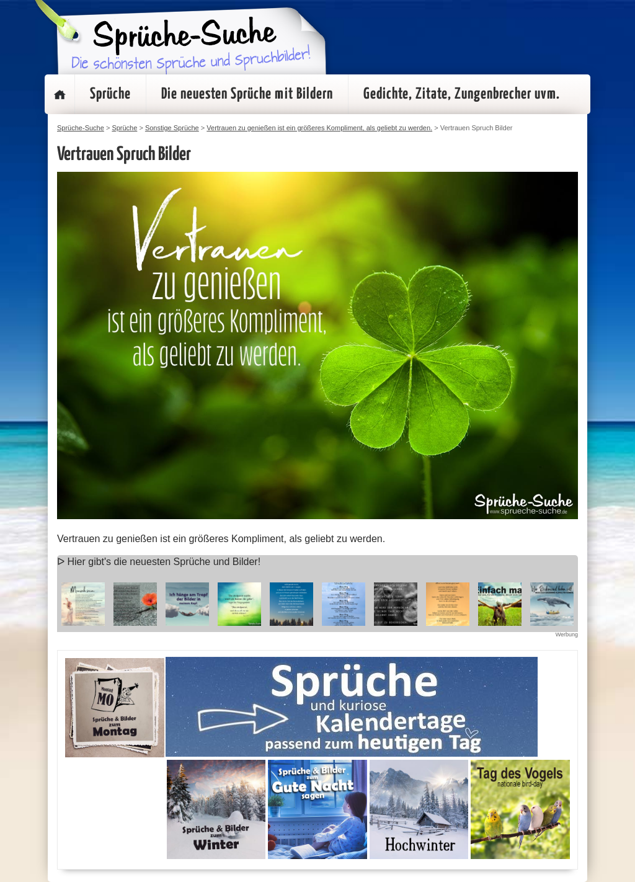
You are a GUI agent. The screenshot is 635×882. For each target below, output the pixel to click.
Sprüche (110, 94)
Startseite (59, 94)
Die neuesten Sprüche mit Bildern (247, 94)
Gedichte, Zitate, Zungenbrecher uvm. (461, 94)
